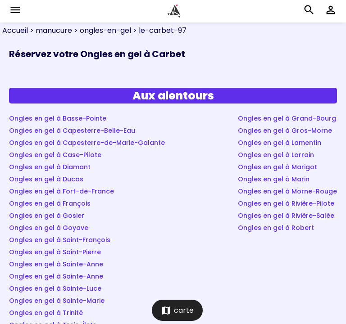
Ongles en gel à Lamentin (279, 142)
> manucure (50, 30)
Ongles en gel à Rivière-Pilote (286, 203)
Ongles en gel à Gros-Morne (285, 130)
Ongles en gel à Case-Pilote (55, 154)
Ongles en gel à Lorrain (276, 154)
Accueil (15, 30)
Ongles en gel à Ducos (46, 179)
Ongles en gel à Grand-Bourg (287, 118)
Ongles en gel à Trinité (46, 312)
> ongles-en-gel (101, 30)
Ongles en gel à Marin (274, 179)
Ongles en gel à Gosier (46, 215)
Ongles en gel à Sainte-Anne (56, 264)
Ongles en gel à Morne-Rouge (287, 191)
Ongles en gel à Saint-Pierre (55, 252)
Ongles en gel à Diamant (50, 166)
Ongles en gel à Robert (276, 227)
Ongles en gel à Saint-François (59, 239)
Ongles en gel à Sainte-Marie (57, 300)
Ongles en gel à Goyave (48, 227)
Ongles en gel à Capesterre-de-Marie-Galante (87, 142)
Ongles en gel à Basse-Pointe (57, 118)
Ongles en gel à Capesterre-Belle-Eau (72, 130)
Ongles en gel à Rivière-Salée (286, 215)
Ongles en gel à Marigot (277, 166)
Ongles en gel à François (50, 203)
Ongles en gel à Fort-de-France (61, 191)
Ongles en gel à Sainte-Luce (55, 288)
